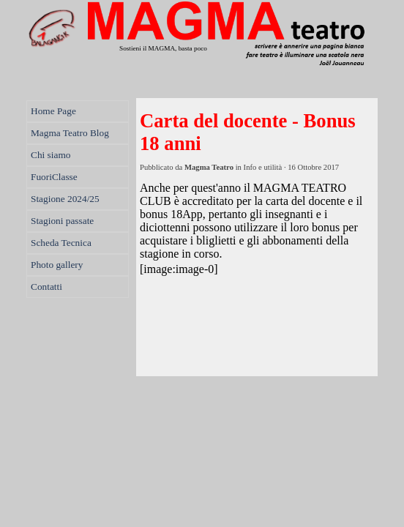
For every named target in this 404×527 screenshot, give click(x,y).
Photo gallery (57, 264)
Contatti (46, 286)
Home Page (53, 110)
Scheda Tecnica (61, 242)
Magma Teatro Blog (70, 132)
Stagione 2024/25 (65, 198)
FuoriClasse (54, 176)
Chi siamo (50, 154)
